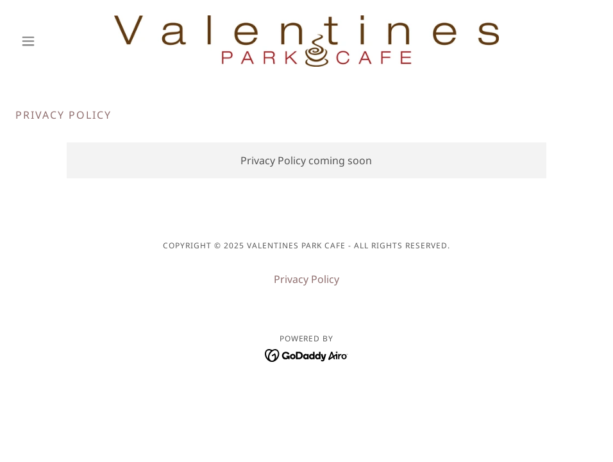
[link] (306, 41)
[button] (59, 41)
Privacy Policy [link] (306, 279)
